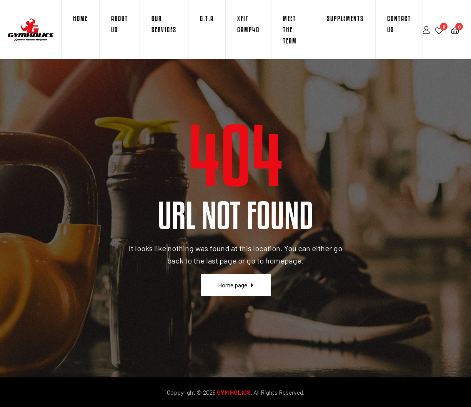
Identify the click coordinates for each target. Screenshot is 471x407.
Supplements (345, 18)
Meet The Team (290, 29)
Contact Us (399, 24)
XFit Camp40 (248, 24)
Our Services (163, 24)
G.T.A (207, 18)
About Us (119, 24)
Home (80, 18)
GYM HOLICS (234, 392)
